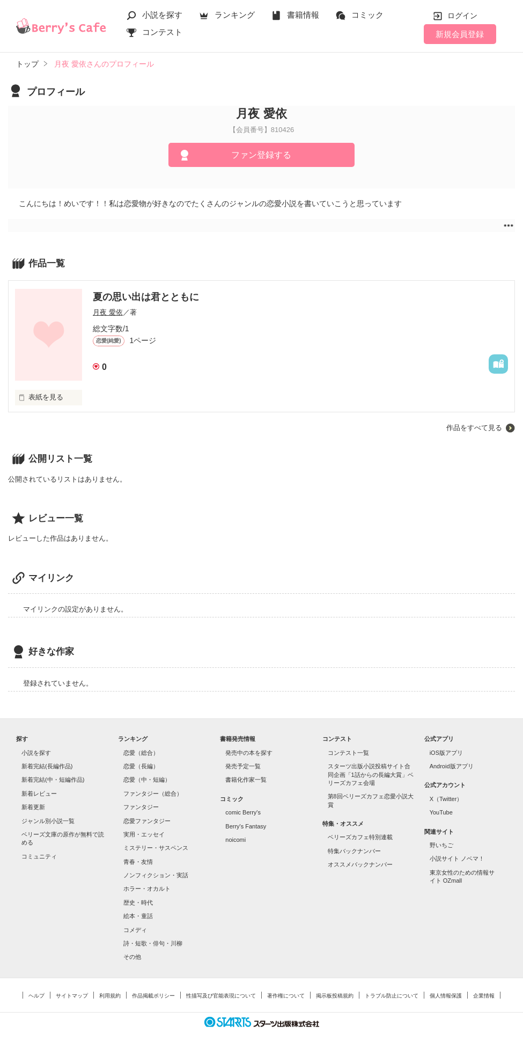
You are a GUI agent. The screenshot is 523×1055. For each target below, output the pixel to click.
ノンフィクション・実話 (155, 875)
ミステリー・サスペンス (155, 848)
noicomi (235, 839)
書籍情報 (303, 14)
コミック (367, 14)
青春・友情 (138, 861)
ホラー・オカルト (147, 888)
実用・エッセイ (144, 834)
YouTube (441, 812)
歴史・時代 (138, 902)
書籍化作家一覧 (246, 779)
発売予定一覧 (243, 766)
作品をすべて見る (474, 428)
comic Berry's (243, 812)
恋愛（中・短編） (147, 779)
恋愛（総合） (141, 753)
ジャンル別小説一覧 (48, 821)
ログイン (462, 15)
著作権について (286, 996)
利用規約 (110, 996)
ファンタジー (141, 807)
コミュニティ (39, 856)
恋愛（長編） (141, 766)
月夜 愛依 (108, 312)
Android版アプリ (452, 766)
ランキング (235, 14)
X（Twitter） (446, 799)
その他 (132, 957)
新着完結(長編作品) (46, 766)
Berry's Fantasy (245, 826)
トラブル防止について (391, 996)
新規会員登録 (460, 34)
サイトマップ (72, 996)
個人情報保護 (446, 996)
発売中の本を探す (248, 753)
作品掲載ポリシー (153, 996)
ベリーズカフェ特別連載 (360, 837)
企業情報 (484, 996)
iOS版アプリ (446, 753)
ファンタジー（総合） (152, 793)
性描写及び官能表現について (221, 996)
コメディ (135, 930)
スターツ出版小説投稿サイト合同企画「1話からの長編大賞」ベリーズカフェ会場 (371, 774)
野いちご (441, 845)
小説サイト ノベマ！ (457, 858)
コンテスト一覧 (348, 753)
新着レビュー (39, 793)
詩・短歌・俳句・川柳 (152, 943)
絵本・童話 (138, 916)
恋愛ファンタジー (147, 821)
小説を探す (162, 14)
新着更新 (33, 807)
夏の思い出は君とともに (146, 297)
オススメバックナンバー (360, 864)
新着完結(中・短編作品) (52, 779)
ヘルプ (36, 996)
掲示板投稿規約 (334, 996)
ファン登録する (261, 154)
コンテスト (162, 32)
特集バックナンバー (354, 851)
